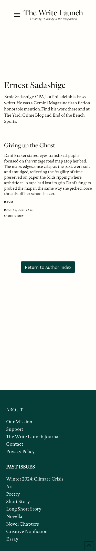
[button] (17, 15)
